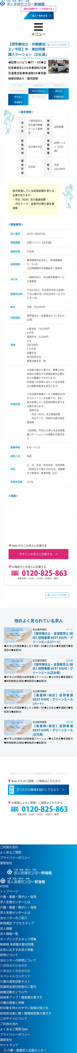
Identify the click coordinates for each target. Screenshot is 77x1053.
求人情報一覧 (9, 933)
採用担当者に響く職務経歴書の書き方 (25, 1013)
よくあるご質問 (10, 852)
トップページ (9, 891)
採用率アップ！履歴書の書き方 (21, 997)
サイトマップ (9, 1045)
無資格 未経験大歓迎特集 (17, 944)
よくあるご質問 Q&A (14, 1029)
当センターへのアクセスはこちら (36, 828)
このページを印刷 (58, 45)
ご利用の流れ (9, 847)
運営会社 (6, 863)
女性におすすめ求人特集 (16, 949)
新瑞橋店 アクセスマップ (17, 923)
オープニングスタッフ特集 (18, 939)
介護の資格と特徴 (12, 1002)
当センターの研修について (18, 960)
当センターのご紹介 (13, 918)
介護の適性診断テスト (15, 981)
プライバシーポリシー (15, 857)
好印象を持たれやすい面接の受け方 (24, 1008)
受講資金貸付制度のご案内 (18, 986)
